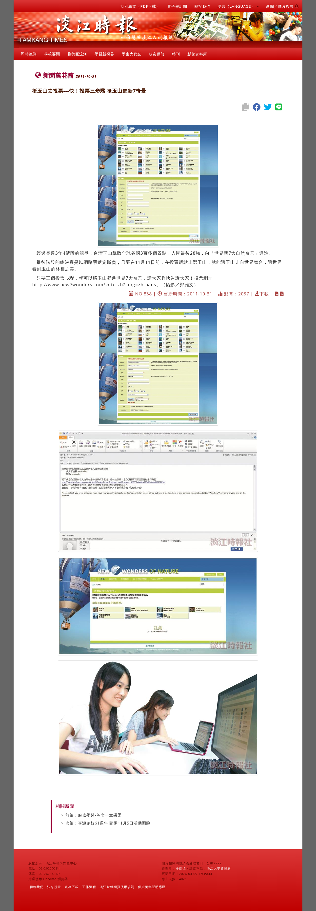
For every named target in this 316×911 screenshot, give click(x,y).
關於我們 (202, 6)
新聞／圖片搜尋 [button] (282, 6)
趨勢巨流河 (77, 53)
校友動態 (157, 53)
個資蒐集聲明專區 (152, 887)
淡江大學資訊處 (219, 868)
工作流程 (89, 887)
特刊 (176, 53)
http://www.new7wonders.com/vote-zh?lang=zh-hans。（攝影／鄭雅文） (115, 285)
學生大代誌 (131, 53)
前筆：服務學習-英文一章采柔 (93, 815)
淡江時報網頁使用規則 (117, 887)
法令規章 (54, 887)
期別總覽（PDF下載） (140, 6)
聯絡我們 (36, 887)
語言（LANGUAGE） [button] (238, 6)
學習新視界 (104, 53)
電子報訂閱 (177, 6)
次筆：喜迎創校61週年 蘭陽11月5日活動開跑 (107, 823)
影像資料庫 (197, 53)
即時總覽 (29, 53)
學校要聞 (52, 53)
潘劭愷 (181, 868)
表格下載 (72, 887)
